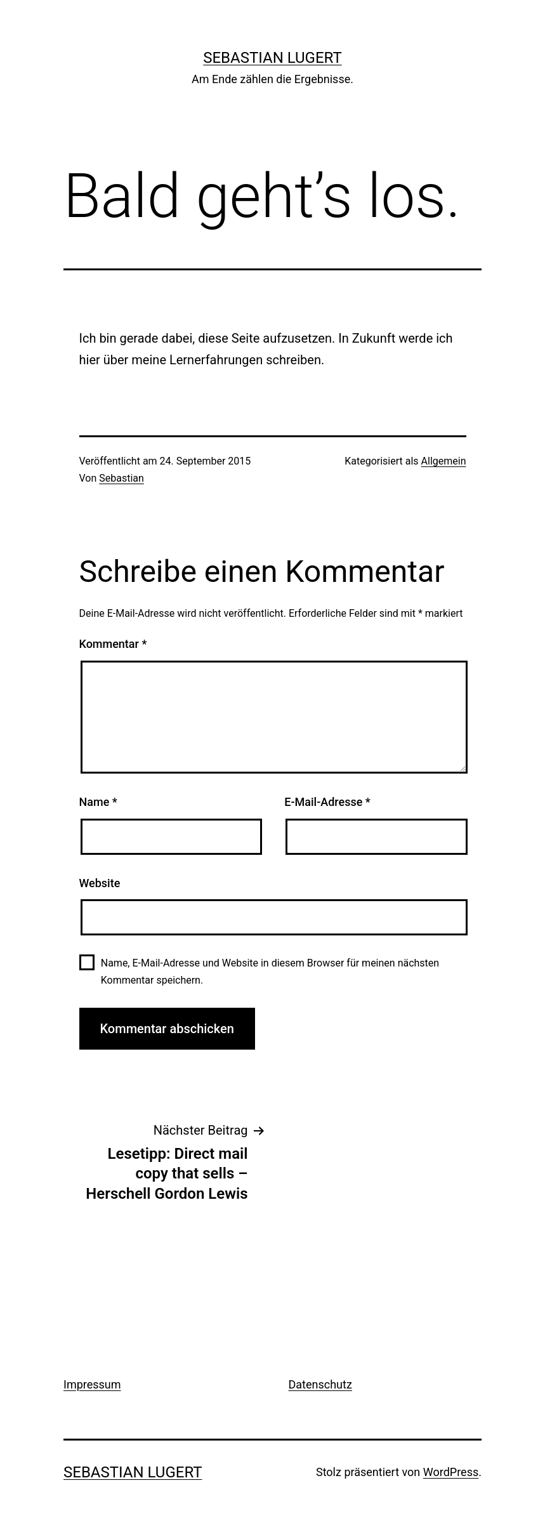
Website (100, 883)
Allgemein (443, 461)
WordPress (450, 1472)
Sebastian (121, 478)
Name (98, 801)
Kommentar (113, 643)
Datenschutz (320, 1384)
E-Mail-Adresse (327, 801)
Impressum (92, 1384)
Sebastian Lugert (272, 58)
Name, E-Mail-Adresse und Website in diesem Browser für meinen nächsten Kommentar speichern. (270, 971)
